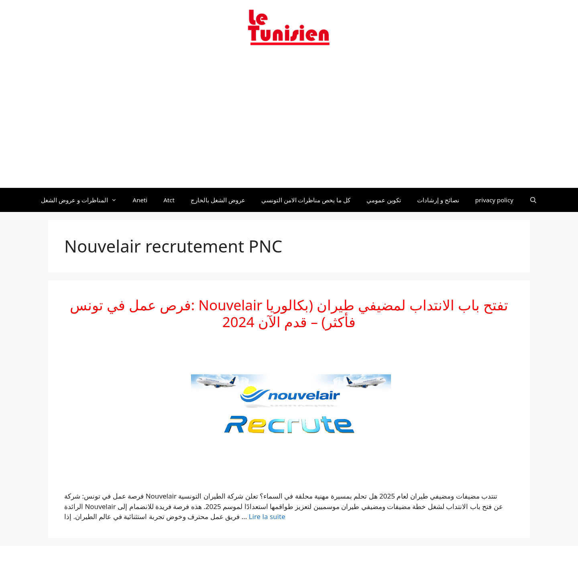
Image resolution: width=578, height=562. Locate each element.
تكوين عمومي (383, 200)
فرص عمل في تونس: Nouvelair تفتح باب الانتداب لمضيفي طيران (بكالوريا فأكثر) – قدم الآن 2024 (289, 313)
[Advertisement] (289, 121)
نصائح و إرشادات (438, 200)
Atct (169, 200)
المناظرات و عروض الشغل (83, 200)
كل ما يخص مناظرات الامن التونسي (306, 200)
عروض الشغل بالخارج (218, 200)
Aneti (140, 200)
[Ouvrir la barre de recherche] (533, 200)
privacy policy (494, 200)
